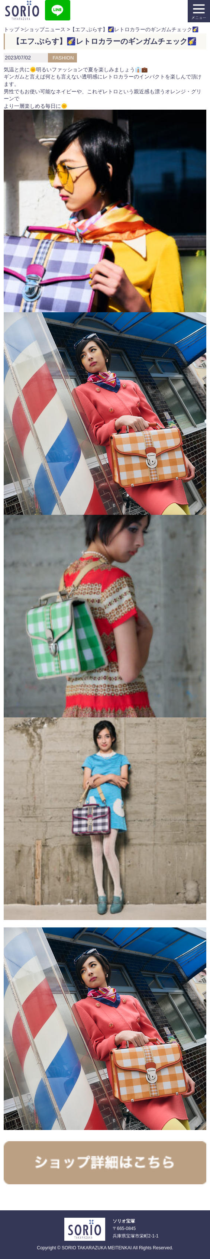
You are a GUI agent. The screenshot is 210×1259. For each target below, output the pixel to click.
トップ (11, 29)
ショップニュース (44, 29)
